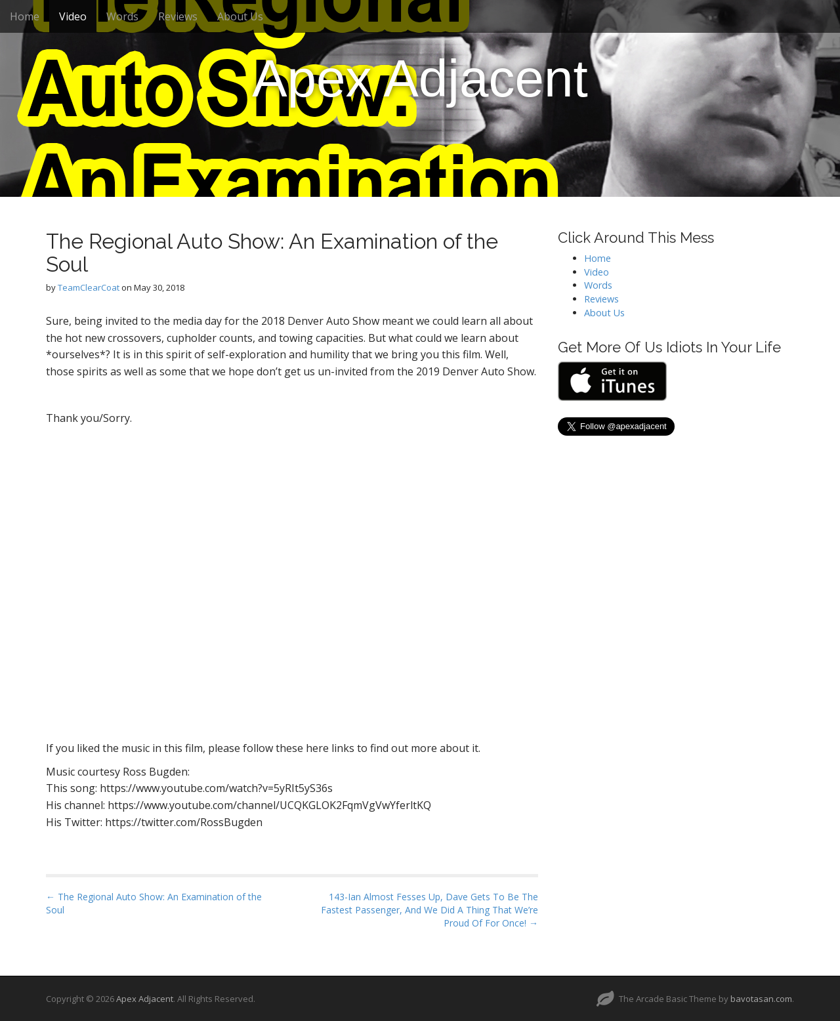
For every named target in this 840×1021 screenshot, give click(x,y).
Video (73, 16)
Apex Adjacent (419, 78)
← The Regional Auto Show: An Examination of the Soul (154, 903)
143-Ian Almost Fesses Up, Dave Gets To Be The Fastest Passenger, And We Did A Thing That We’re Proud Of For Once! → (429, 909)
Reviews (178, 16)
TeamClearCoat (88, 287)
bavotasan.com (761, 999)
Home (24, 16)
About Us (240, 16)
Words (122, 16)
